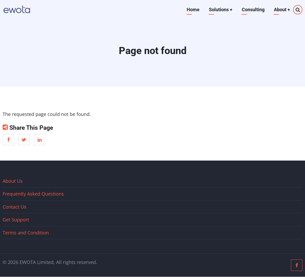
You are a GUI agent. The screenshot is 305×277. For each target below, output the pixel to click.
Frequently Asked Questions (33, 194)
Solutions (220, 9)
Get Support (16, 219)
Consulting (253, 9)
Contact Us (14, 207)
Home (193, 9)
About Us (13, 181)
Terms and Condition (26, 232)
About (282, 9)
